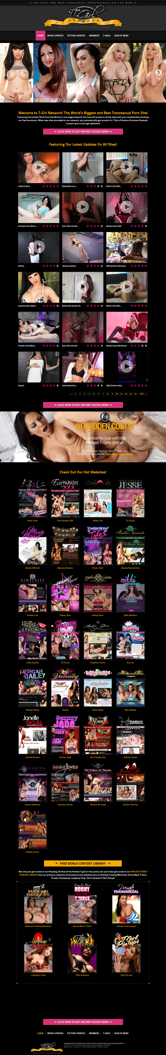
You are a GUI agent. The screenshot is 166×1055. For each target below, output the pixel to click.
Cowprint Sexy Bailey (27, 306)
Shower (21, 266)
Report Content (103, 1047)
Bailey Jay (98, 521)
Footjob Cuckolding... (27, 346)
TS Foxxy (65, 663)
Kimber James (130, 757)
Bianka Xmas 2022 (113, 226)
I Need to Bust (24, 186)
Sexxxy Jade (65, 757)
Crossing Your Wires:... (27, 226)
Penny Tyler (97, 568)
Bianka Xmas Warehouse (116, 346)
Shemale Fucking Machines (38, 926)
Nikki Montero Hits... (114, 385)
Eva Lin (130, 663)
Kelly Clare (32, 521)
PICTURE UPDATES (76, 35)
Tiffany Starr (65, 615)
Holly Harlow (33, 663)
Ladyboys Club (38, 975)
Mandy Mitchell (32, 568)
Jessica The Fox (130, 805)
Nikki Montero (130, 615)
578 (141, 394)
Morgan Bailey (32, 710)
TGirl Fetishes (82, 975)
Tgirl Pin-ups (126, 975)
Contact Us (77, 1047)
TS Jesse (130, 521)
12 (126, 394)
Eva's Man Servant (69, 226)
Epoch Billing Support (89, 1047)
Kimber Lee (32, 615)
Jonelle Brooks (32, 757)
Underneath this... (69, 385)
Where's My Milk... (113, 186)
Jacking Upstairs (69, 266)
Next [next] (158, 72)
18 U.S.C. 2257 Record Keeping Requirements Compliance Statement (87, 1045)
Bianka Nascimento (130, 568)
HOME (40, 35)
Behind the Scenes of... (71, 306)
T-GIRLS (106, 35)
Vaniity (65, 710)
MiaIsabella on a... (69, 186)
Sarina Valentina (32, 805)
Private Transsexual (126, 926)
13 (131, 394)
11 (121, 394)
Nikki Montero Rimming (116, 266)
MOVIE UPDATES (55, 35)
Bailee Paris (97, 615)
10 (117, 394)
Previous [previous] (5, 72)
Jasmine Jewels (65, 805)
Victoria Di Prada (98, 805)
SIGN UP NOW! (121, 35)
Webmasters (68, 1047)
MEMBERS (94, 35)
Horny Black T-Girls (82, 926)
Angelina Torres (97, 663)
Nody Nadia (97, 710)
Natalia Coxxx (32, 852)
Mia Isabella (130, 710)
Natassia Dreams (65, 568)
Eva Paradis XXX (65, 521)
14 (135, 394)
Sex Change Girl (98, 757)
